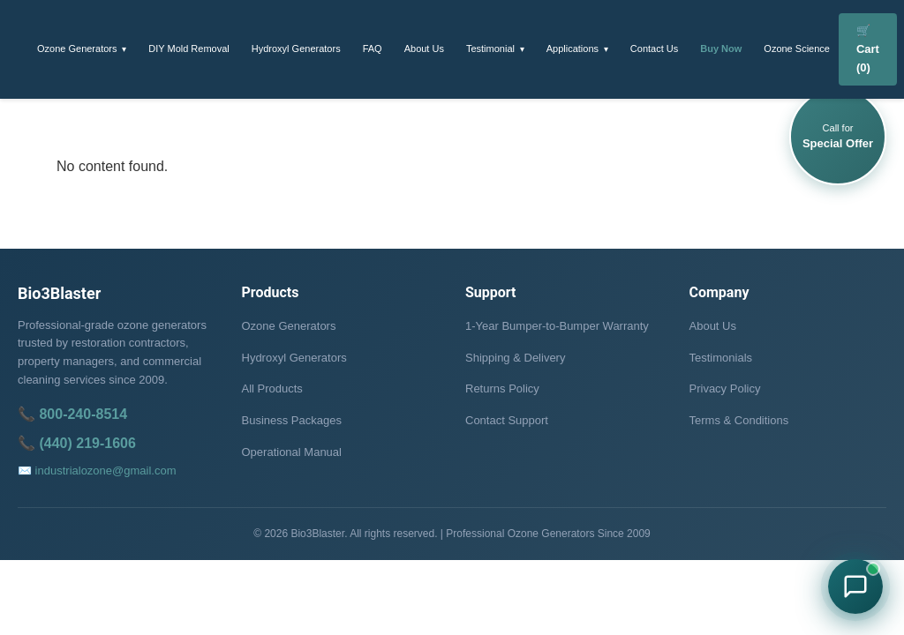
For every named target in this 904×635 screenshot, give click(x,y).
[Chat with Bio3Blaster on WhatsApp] (855, 586)
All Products (272, 388)
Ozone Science (797, 48)
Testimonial (490, 48)
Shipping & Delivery (515, 357)
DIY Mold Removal (189, 48)
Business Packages (292, 420)
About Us (424, 48)
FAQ (372, 48)
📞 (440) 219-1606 (77, 443)
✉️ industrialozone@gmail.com (97, 470)
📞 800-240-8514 (72, 414)
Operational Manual (292, 452)
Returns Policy (502, 388)
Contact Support (506, 420)
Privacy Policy (725, 388)
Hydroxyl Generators (296, 48)
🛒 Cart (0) (867, 49)
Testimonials (721, 357)
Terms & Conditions (739, 420)
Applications (572, 48)
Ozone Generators (77, 48)
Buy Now (721, 48)
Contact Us (654, 48)
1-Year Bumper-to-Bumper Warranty (557, 325)
